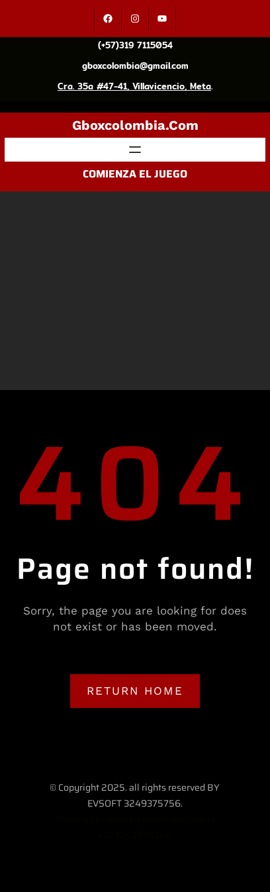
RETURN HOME (135, 690)
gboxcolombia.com (135, 125)
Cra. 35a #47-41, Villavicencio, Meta (134, 86)
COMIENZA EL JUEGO (135, 174)
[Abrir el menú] (135, 149)
